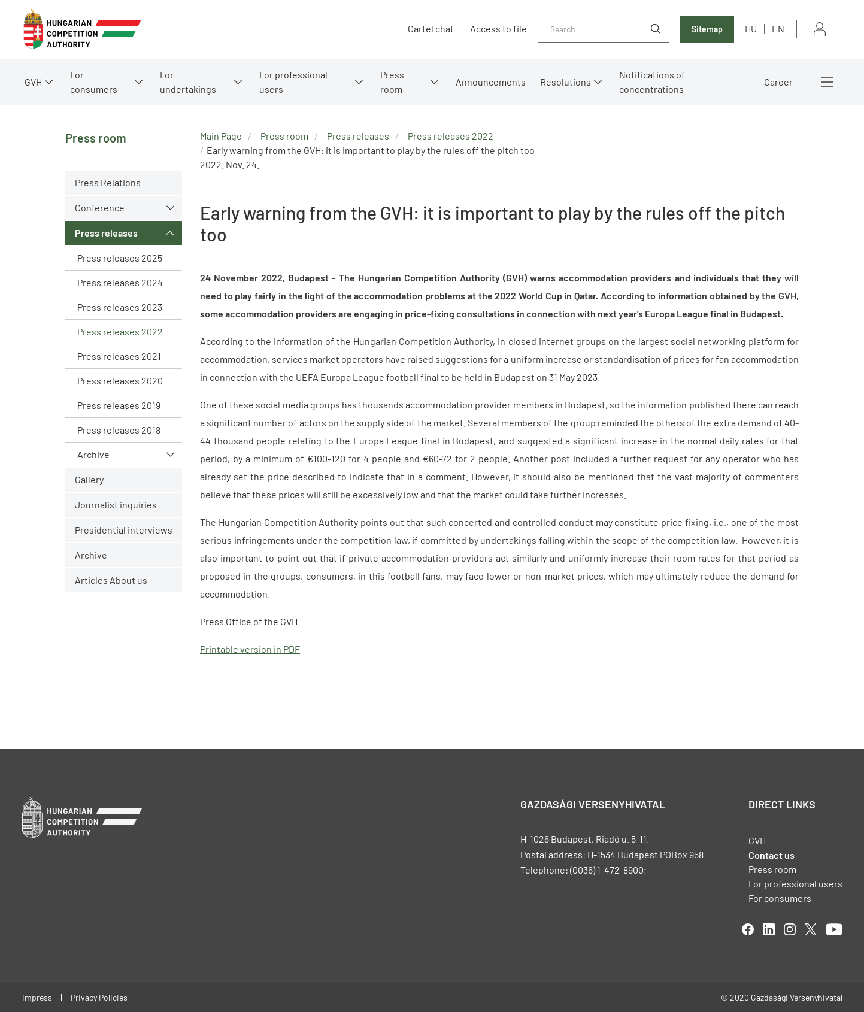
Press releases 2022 (120, 331)
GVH (33, 81)
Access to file (498, 29)
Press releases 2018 (118, 429)
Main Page (221, 135)
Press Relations (108, 182)
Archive (93, 454)
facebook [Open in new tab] (748, 929)
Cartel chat (431, 29)
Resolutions (565, 81)
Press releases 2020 (120, 380)
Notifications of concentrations (652, 82)
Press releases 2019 (118, 405)
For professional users (293, 82)
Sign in (820, 29)
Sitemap (707, 29)
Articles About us (111, 580)
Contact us (771, 854)
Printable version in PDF (250, 649)
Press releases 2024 (120, 282)
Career (778, 81)
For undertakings (188, 82)
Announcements (491, 81)
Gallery (89, 479)
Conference (100, 207)
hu (751, 28)
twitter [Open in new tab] (811, 929)
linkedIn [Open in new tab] (769, 929)
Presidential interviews (123, 529)
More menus (827, 82)
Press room (392, 82)
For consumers (93, 82)
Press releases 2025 (119, 257)
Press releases (106, 232)
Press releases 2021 (119, 356)
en (778, 28)
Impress (37, 997)
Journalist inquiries (116, 504)
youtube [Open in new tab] (834, 929)
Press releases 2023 (119, 307)
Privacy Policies (99, 997)
